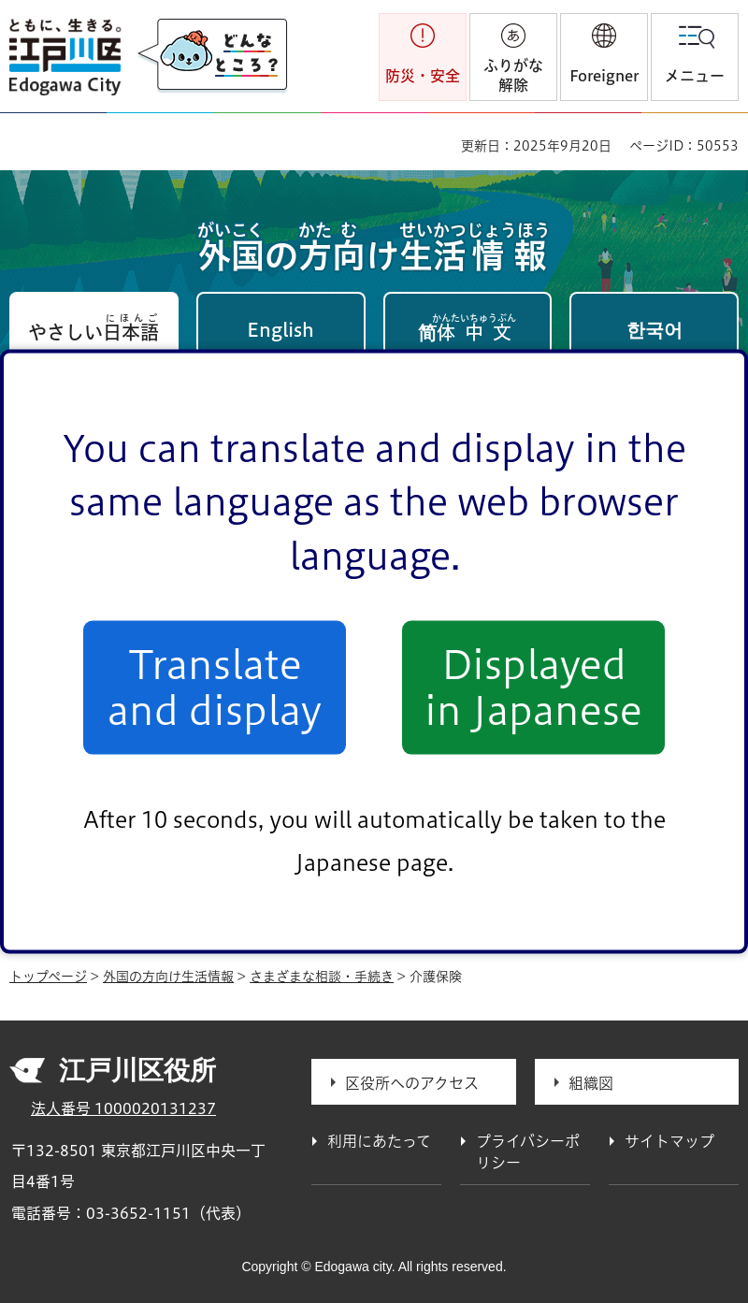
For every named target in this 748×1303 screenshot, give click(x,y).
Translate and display (215, 687)
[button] (604, 57)
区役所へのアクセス (412, 1083)
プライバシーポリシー (528, 1151)
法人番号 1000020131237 (123, 1108)
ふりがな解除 (513, 75)
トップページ (48, 976)
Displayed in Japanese (533, 687)
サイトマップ (669, 1141)
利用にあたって (379, 1141)
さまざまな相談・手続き (322, 976)
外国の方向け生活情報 (168, 976)
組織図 (590, 1083)
